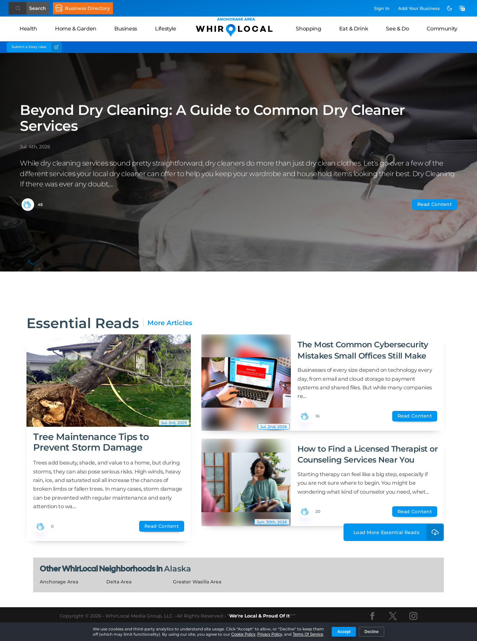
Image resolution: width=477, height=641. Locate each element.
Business (125, 28)
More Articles (169, 323)
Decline (371, 631)
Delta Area (119, 582)
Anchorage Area (59, 582)
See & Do (397, 28)
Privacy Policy (269, 634)
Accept (343, 631)
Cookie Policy (243, 634)
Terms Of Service (307, 634)
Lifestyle (165, 28)
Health (28, 28)
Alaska (177, 568)
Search (37, 8)
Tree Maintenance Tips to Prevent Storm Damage (91, 442)
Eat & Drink (353, 28)
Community (442, 28)
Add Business (419, 8)
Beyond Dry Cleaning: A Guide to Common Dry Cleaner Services (212, 117)
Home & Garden (75, 28)
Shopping (308, 28)
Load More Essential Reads (398, 532)
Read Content (434, 204)
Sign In (382, 8)
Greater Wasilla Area (197, 582)
